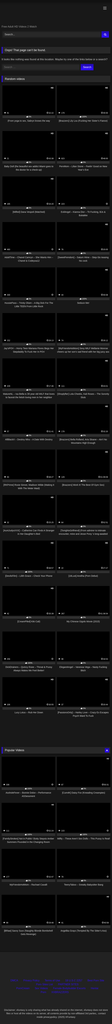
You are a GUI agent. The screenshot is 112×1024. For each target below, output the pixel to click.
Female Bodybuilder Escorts (69, 988)
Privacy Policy (31, 980)
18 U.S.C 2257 (73, 980)
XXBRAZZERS (60, 992)
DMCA (14, 980)
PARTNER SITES (68, 984)
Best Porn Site (95, 980)
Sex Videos (41, 988)
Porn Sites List (44, 984)
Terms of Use (52, 980)
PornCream (23, 988)
